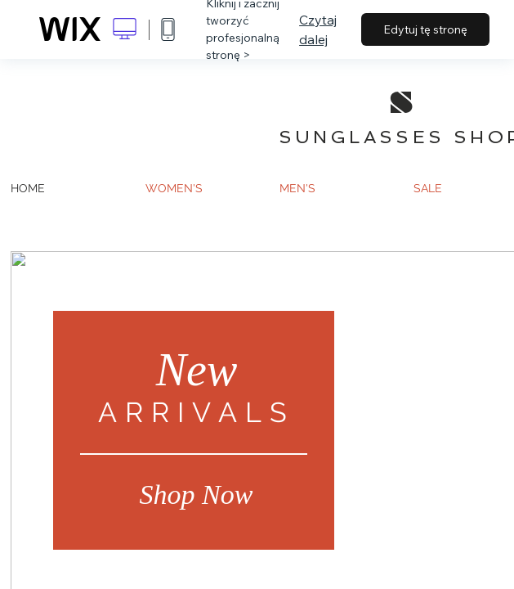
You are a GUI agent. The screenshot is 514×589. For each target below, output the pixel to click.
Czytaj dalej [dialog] (318, 29)
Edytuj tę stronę (425, 29)
